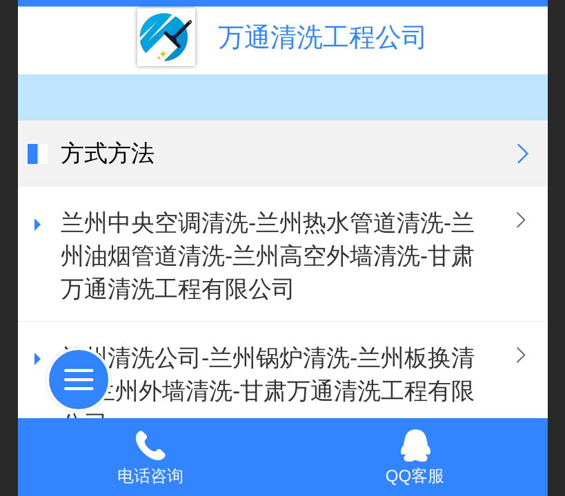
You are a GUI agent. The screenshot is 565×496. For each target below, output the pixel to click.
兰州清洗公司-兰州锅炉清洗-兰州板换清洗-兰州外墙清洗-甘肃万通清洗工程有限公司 (268, 391)
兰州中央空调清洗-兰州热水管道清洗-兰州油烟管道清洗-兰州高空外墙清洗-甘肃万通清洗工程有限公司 (268, 256)
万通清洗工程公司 (323, 37)
